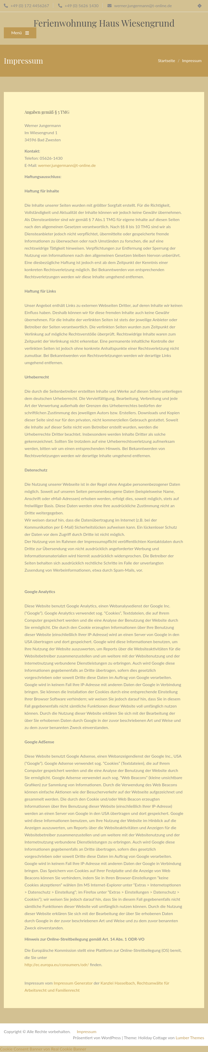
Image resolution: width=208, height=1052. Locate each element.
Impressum (86, 1031)
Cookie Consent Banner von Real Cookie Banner (43, 1048)
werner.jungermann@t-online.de (67, 165)
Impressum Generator (73, 982)
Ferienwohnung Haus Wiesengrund (104, 22)
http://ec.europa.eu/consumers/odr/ (57, 964)
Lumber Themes (190, 1037)
